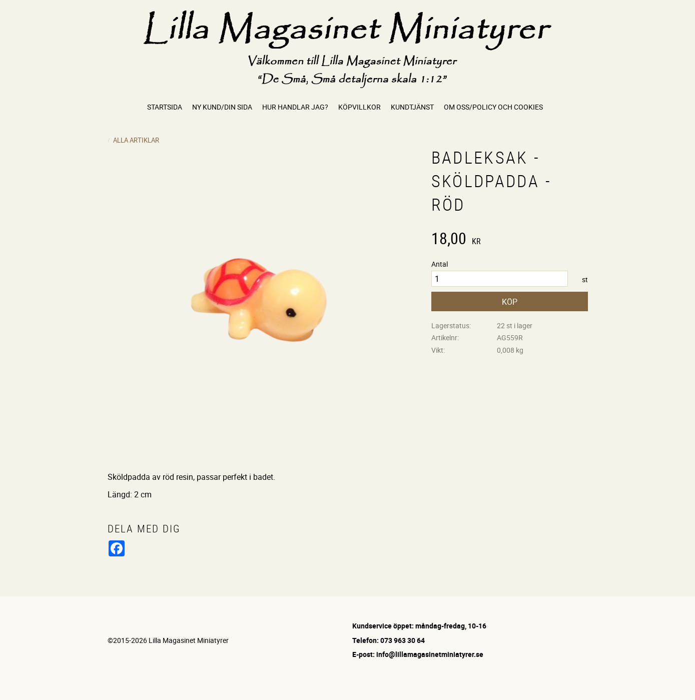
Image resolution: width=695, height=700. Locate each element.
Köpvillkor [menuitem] (359, 107)
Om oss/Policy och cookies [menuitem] (493, 107)
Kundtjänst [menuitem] (412, 107)
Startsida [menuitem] (164, 107)
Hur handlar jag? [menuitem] (295, 107)
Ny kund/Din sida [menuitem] (222, 107)
